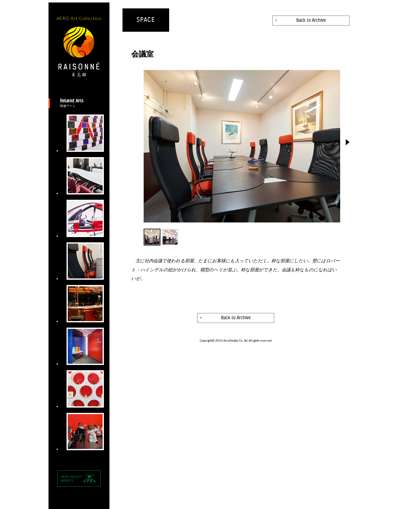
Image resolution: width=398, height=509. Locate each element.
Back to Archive (311, 20)
